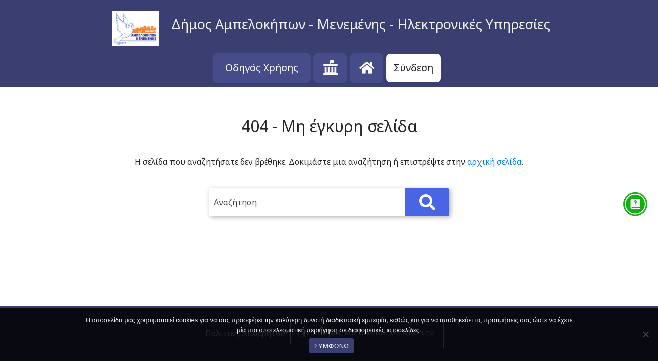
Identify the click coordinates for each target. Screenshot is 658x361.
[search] (329, 202)
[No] (645, 334)
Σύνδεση (413, 67)
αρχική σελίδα (494, 161)
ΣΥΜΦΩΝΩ (331, 346)
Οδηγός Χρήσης (261, 67)
